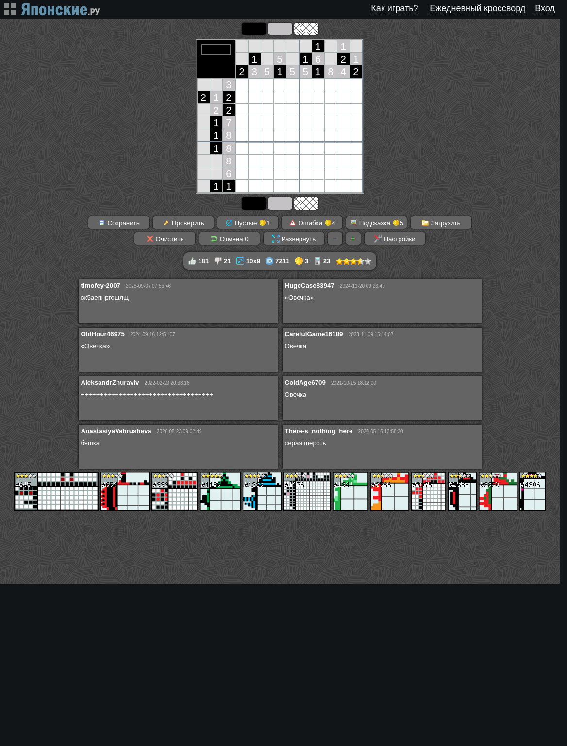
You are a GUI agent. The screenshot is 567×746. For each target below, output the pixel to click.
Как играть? (394, 8)
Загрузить (441, 223)
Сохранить (119, 223)
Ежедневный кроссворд (477, 8)
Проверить (183, 223)
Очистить (165, 239)
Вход (545, 8)
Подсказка (376, 223)
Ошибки (312, 223)
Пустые (247, 223)
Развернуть (294, 239)
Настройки (395, 239)
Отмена (229, 239)
